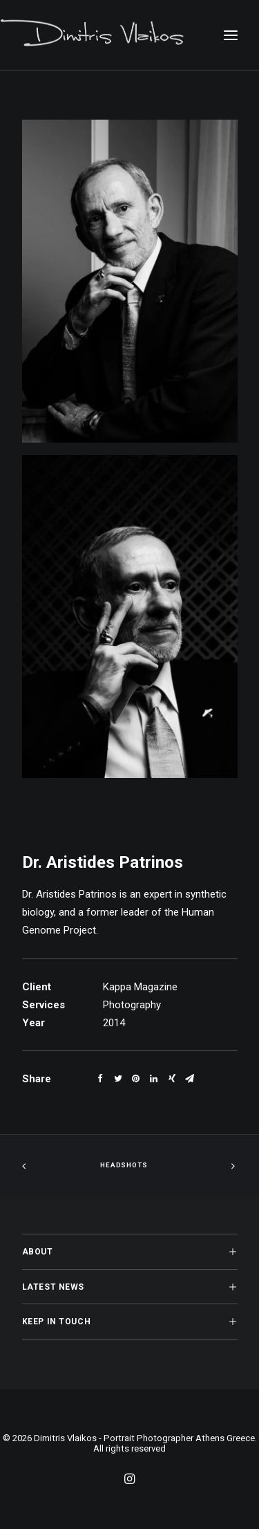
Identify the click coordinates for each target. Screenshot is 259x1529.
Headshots (124, 1165)
